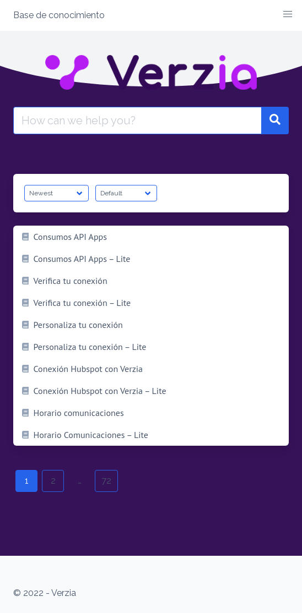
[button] (287, 14)
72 (106, 480)
